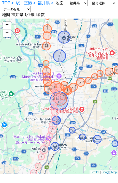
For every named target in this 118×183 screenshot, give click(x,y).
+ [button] (7, 25)
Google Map (109, 172)
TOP (6, 3)
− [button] (7, 33)
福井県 (44, 3)
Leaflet (95, 172)
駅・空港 (24, 3)
